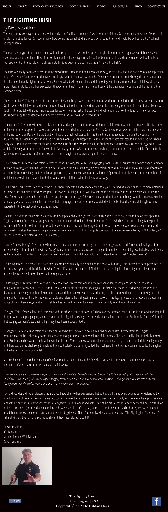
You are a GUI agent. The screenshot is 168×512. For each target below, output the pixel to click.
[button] (22, 6)
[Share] (15, 501)
